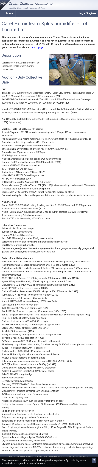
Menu (9, 13)
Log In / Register (87, 13)
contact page (36, 47)
